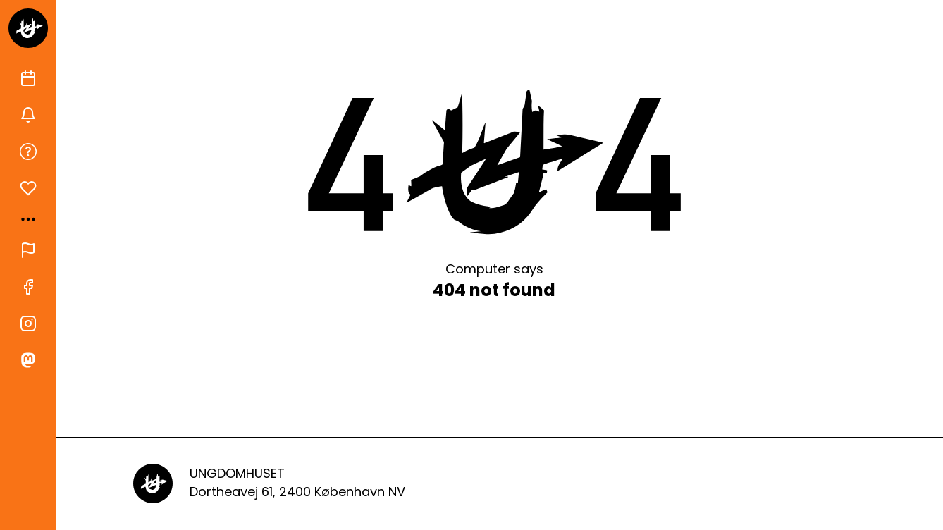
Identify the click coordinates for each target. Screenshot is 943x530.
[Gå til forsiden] (28, 28)
